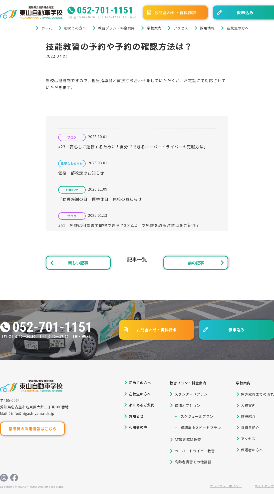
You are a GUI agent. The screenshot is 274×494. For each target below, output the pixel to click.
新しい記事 (78, 263)
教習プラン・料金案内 (116, 27)
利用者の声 (138, 427)
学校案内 (154, 27)
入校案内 (248, 405)
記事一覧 (137, 259)
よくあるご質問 (142, 404)
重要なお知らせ (72, 164)
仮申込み (237, 330)
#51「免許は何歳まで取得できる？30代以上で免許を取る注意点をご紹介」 (129, 225)
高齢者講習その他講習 (193, 461)
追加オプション (187, 405)
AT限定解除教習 (188, 439)
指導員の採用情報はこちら (32, 429)
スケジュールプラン (197, 416)
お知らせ (72, 190)
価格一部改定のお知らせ (81, 173)
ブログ (24, 43)
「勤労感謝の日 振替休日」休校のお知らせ (100, 199)
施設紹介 (248, 416)
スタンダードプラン (191, 394)
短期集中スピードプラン (201, 427)
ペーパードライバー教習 (195, 450)
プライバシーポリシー (226, 486)
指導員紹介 (250, 427)
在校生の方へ (238, 27)
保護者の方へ (252, 449)
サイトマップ (264, 486)
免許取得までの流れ (257, 394)
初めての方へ (75, 27)
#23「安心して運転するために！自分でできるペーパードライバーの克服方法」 (133, 147)
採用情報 (207, 27)
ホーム (46, 27)
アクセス (181, 27)
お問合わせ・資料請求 (175, 12)
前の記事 (196, 263)
